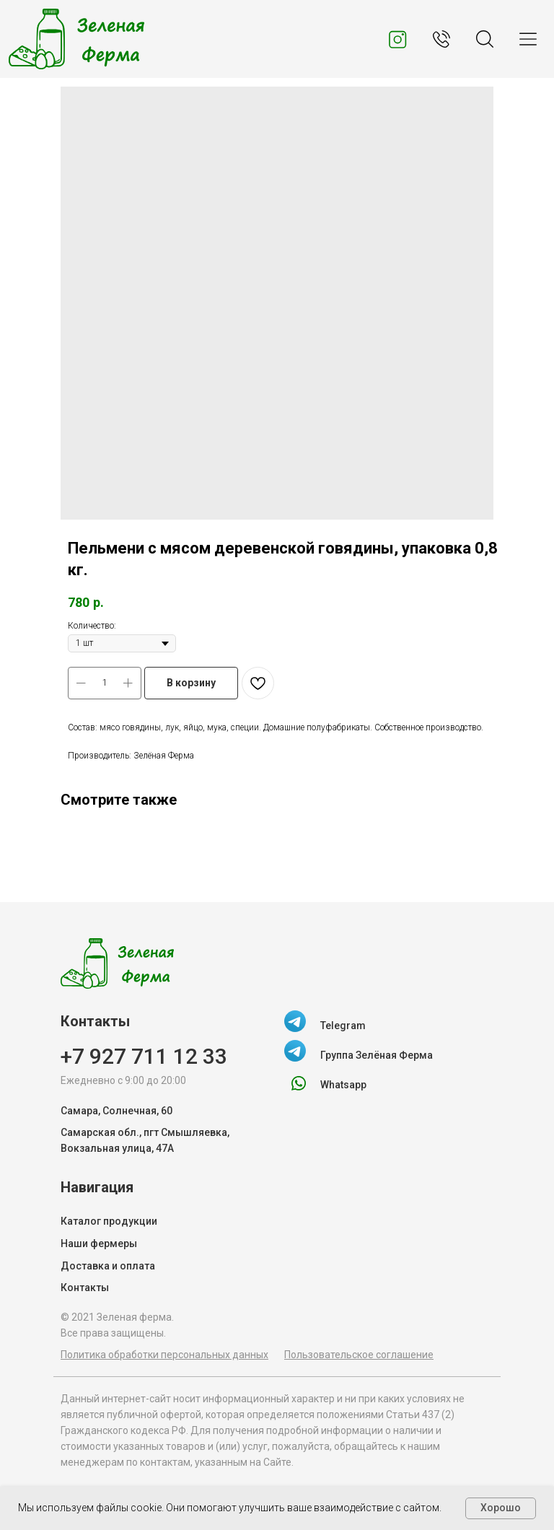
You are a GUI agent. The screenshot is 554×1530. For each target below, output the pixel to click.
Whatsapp (343, 1084)
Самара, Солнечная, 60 (116, 1110)
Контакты (85, 1287)
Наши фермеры (99, 1243)
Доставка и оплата (108, 1266)
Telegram (343, 1025)
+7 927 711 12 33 (144, 1056)
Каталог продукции (109, 1221)
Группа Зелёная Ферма (376, 1055)
